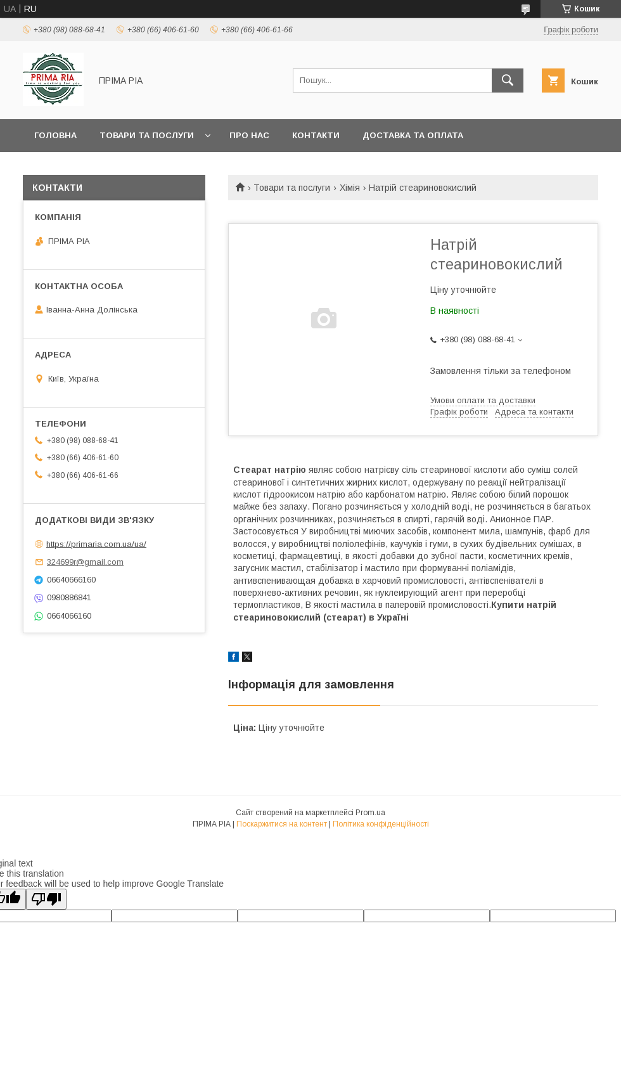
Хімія (350, 188)
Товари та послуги (146, 135)
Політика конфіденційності (381, 824)
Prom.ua (370, 812)
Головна (55, 135)
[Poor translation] (46, 899)
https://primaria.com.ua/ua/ (96, 543)
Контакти (316, 135)
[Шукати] (507, 80)
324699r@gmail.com (85, 562)
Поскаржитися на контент (281, 824)
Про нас (249, 135)
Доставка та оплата (412, 135)
